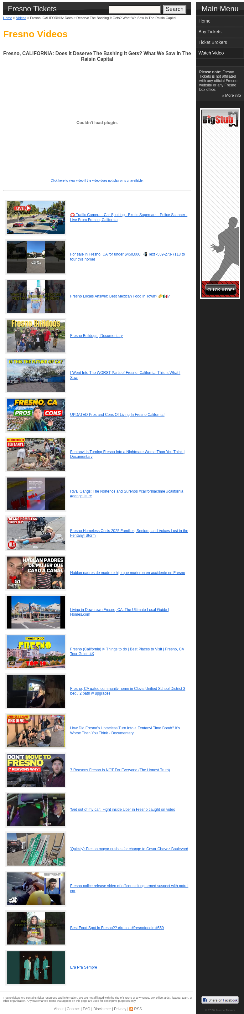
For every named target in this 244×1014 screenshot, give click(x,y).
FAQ (86, 1009)
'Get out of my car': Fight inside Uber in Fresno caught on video (122, 809)
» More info (231, 95)
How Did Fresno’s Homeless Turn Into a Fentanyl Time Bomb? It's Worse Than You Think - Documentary (125, 730)
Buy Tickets (210, 31)
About (59, 1009)
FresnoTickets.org (14, 997)
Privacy (120, 1009)
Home (7, 18)
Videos (21, 18)
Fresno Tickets (225, 1010)
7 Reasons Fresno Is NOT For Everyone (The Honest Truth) (120, 770)
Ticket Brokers (213, 42)
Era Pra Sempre (83, 967)
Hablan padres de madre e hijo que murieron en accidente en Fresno (127, 573)
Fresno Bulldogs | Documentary (96, 336)
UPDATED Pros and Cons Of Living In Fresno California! (117, 414)
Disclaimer (102, 1009)
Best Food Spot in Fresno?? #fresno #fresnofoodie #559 (117, 928)
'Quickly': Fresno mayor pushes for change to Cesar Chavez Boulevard (129, 849)
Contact (73, 1009)
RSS (138, 1009)
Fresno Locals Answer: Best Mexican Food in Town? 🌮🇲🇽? (120, 296)
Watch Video (211, 52)
